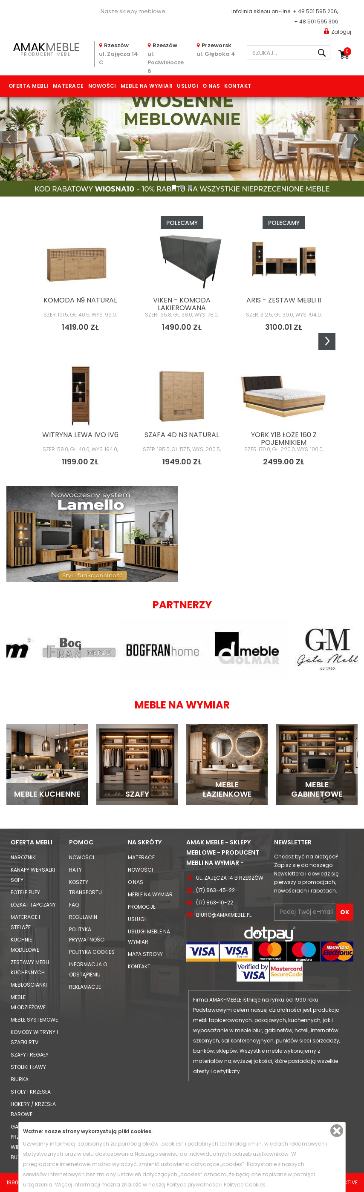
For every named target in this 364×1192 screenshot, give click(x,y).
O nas (211, 85)
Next (326, 341)
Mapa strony (145, 954)
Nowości (102, 85)
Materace (68, 85)
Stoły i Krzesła (31, 1091)
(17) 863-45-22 (215, 890)
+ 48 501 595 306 (316, 21)
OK (345, 912)
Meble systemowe (34, 1019)
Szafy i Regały (30, 1054)
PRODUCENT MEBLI (46, 48)
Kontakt (237, 85)
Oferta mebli (29, 85)
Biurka (20, 1079)
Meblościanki (29, 984)
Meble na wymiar (147, 85)
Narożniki (24, 857)
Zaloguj (337, 31)
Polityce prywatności (193, 1184)
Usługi (187, 85)
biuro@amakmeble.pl (223, 914)
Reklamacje (85, 986)
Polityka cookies (92, 952)
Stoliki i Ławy (28, 1067)
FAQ (74, 904)
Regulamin (83, 917)
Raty (75, 869)
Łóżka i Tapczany (33, 904)
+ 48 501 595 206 (315, 11)
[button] (8, 139)
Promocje (142, 906)
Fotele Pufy (25, 892)
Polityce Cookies (245, 1184)
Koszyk (347, 51)
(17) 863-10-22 (214, 902)
